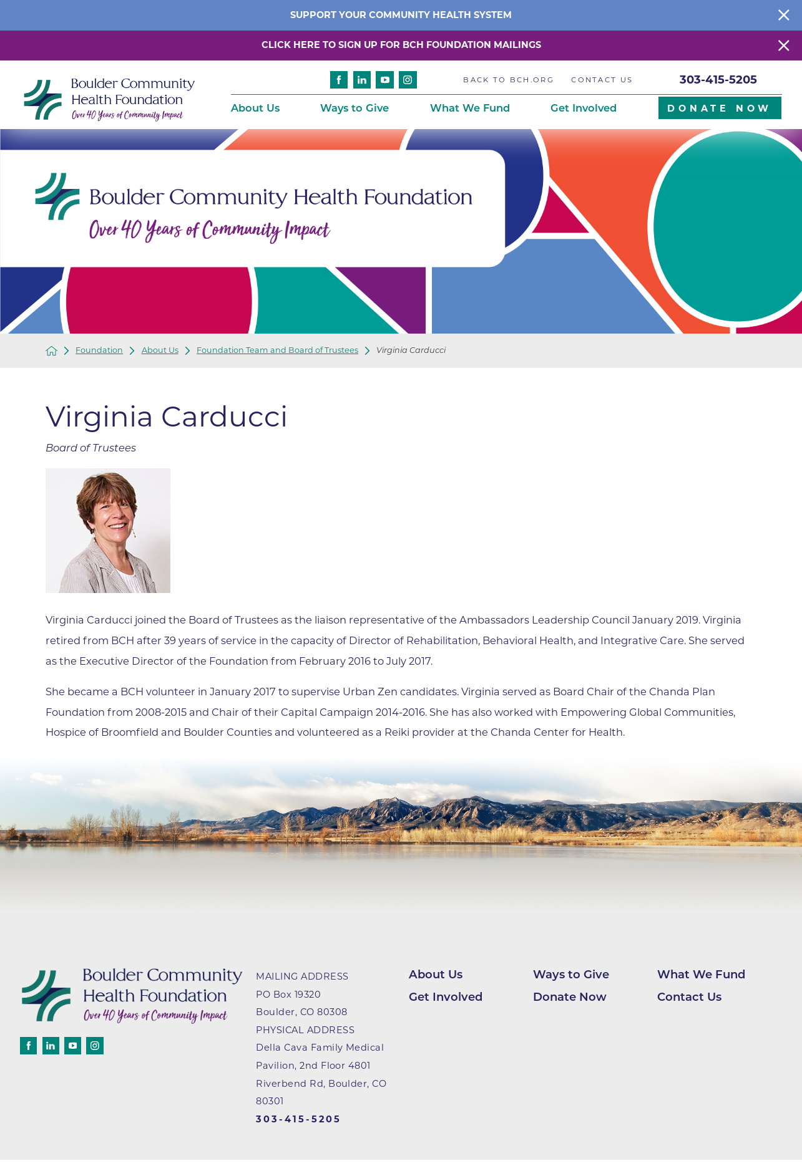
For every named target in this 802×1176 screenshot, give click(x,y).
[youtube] (385, 80)
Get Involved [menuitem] (583, 108)
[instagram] (408, 80)
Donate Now (570, 997)
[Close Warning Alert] (784, 45)
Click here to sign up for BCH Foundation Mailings (401, 45)
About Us (160, 351)
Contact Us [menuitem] (602, 79)
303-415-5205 (718, 79)
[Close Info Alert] (784, 15)
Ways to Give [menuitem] (354, 108)
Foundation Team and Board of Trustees (277, 351)
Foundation (99, 351)
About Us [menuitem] (255, 108)
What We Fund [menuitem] (470, 108)
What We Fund (701, 974)
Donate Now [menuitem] (719, 108)
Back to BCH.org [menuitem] (508, 79)
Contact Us (689, 997)
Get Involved (445, 997)
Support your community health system (401, 15)
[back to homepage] (51, 351)
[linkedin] (362, 80)
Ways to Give (571, 974)
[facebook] (339, 80)
